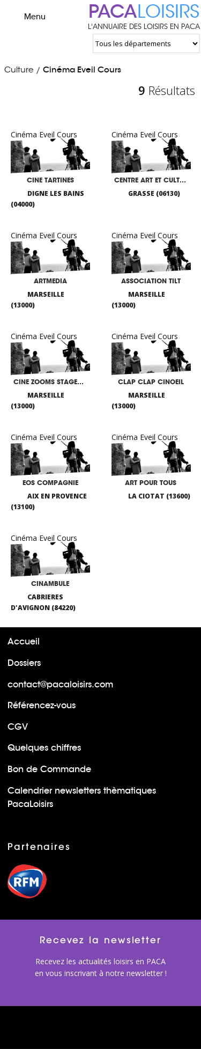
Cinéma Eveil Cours (82, 69)
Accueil (24, 641)
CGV (18, 726)
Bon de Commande (49, 769)
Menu (25, 16)
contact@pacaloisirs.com (60, 684)
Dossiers (24, 663)
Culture (18, 69)
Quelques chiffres (44, 747)
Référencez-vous (42, 705)
